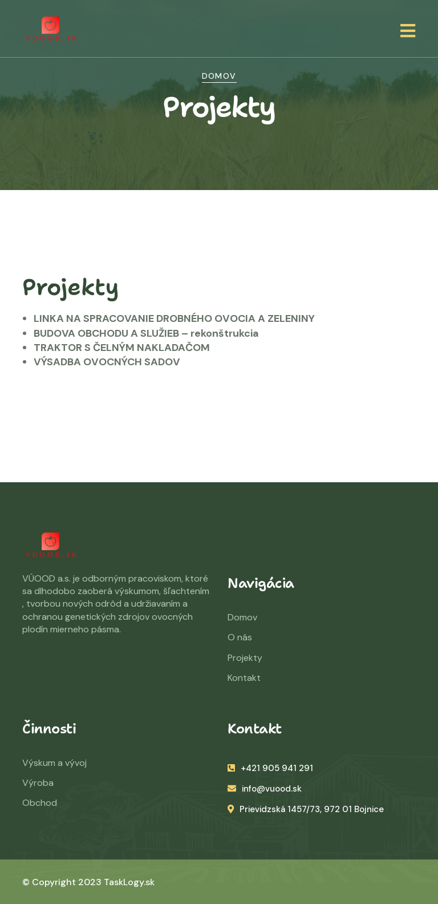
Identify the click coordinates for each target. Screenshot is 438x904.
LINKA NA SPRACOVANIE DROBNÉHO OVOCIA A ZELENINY (174, 318)
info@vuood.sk (265, 788)
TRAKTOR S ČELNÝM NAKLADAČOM (122, 347)
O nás (240, 637)
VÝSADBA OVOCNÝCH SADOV (107, 362)
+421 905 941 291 (270, 768)
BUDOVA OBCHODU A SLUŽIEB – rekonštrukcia (146, 333)
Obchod (39, 803)
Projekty (245, 658)
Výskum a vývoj (54, 763)
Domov (219, 76)
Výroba (38, 783)
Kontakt (244, 678)
